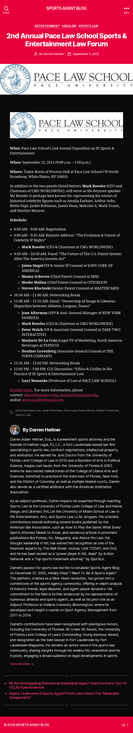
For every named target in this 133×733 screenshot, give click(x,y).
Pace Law (70, 410)
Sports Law (88, 26)
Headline (69, 26)
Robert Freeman (108, 410)
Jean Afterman (52, 410)
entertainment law (28, 410)
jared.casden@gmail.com (43, 400)
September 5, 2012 (86, 54)
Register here (21, 390)
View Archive (21, 664)
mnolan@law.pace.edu (79, 395)
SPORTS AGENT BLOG (66, 8)
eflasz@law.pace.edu (41, 395)
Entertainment (47, 26)
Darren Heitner (53, 54)
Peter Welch (86, 410)
